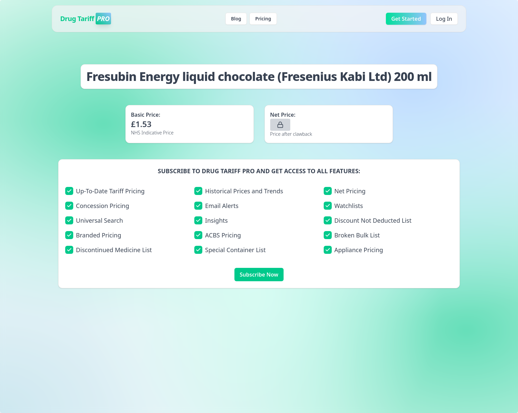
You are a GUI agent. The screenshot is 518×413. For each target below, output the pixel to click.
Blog (236, 18)
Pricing (263, 18)
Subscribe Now (259, 274)
